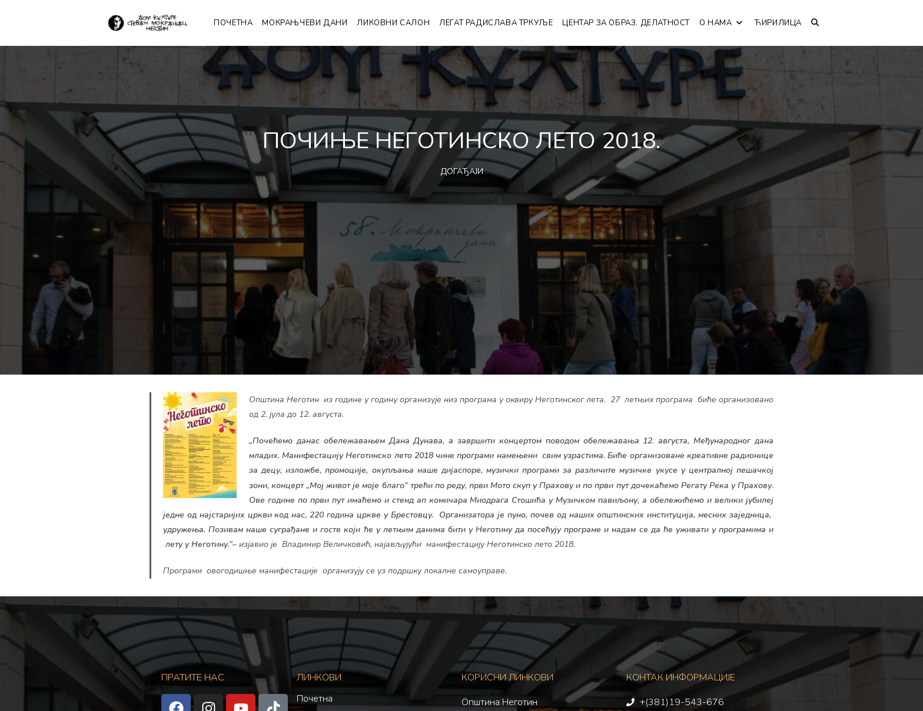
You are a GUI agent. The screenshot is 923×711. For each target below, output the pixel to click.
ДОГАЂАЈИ (461, 171)
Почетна (315, 698)
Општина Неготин (499, 702)
